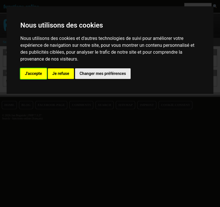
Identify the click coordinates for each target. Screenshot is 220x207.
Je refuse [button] (60, 73)
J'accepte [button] (33, 73)
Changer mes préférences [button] (103, 73)
